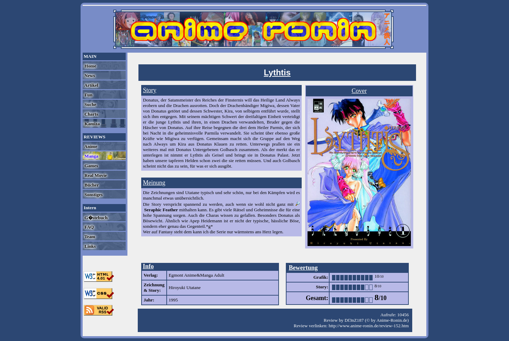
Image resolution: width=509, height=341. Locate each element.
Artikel (90, 85)
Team (89, 236)
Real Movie (95, 175)
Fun (87, 94)
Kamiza (91, 123)
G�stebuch (95, 217)
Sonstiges (93, 194)
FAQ (88, 227)
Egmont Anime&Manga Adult (196, 275)
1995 (173, 299)
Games (90, 165)
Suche (89, 104)
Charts (90, 114)
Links (89, 246)
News (89, 75)
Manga (90, 156)
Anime (90, 146)
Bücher (91, 185)
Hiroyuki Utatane (185, 287)
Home (89, 65)
